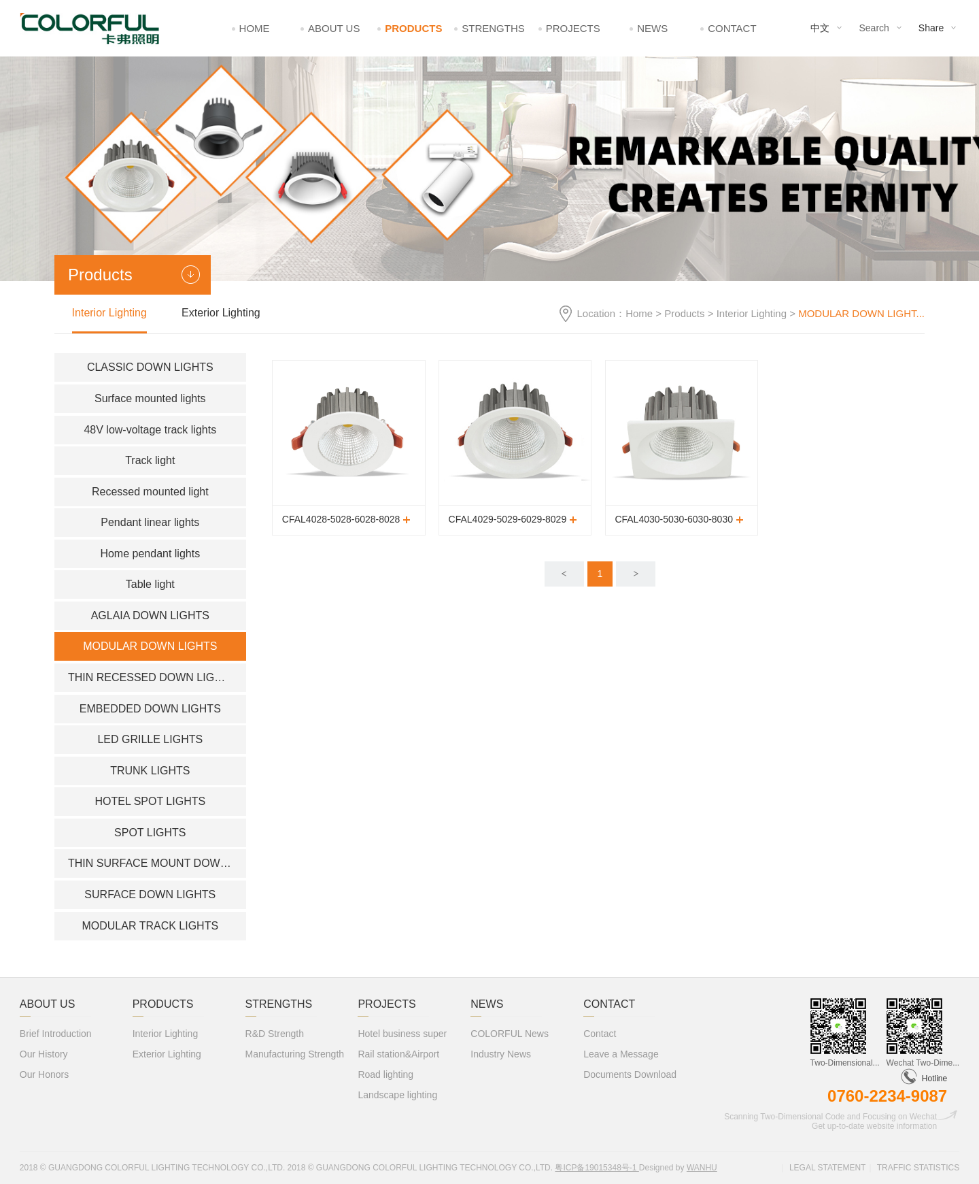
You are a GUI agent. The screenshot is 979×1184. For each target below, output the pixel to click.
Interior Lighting (752, 313)
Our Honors (44, 1074)
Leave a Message (621, 1054)
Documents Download (629, 1074)
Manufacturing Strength (295, 1054)
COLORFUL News (509, 1033)
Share (931, 27)
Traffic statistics (918, 1167)
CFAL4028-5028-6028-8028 (341, 519)
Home (254, 28)
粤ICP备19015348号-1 (596, 1167)
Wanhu (702, 1167)
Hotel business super (402, 1033)
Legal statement (827, 1167)
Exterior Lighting (221, 312)
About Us (334, 28)
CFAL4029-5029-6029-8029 (508, 519)
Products (413, 28)
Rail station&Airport (398, 1054)
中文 (819, 27)
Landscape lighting (397, 1094)
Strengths (493, 28)
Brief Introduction (56, 1033)
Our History (44, 1054)
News (652, 28)
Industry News (500, 1054)
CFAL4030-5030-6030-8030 (674, 519)
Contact (732, 28)
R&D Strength (274, 1033)
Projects (573, 28)
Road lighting (385, 1074)
